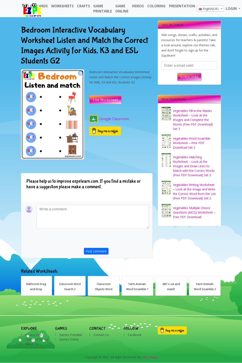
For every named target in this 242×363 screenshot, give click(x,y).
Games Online (69, 339)
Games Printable (70, 335)
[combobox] (210, 9)
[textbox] (210, 9)
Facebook (134, 335)
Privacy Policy (34, 335)
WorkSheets (62, 6)
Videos (138, 6)
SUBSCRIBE (189, 77)
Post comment (96, 251)
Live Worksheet (105, 99)
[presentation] (116, 239)
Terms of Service (37, 339)
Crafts (83, 6)
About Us (31, 344)
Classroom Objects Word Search (104, 289)
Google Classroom (109, 118)
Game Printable (102, 9)
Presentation (182, 6)
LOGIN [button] (232, 8)
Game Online (121, 9)
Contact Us (101, 335)
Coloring (156, 6)
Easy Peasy (149, 357)
